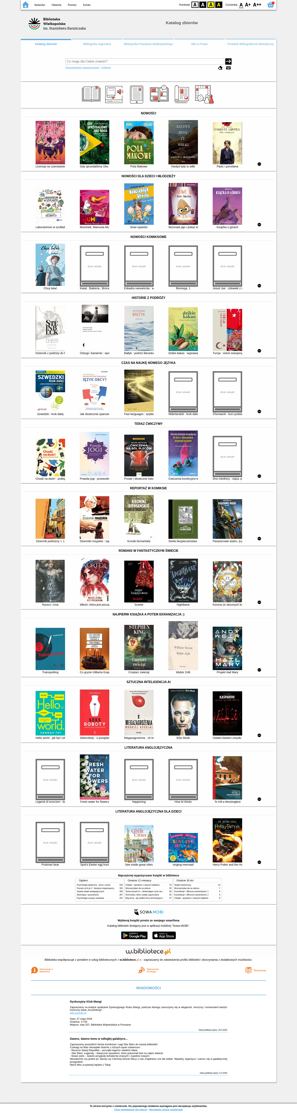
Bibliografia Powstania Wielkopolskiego (148, 44)
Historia (56, 4)
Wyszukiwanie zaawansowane (82, 67)
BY (219, 4)
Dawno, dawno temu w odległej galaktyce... (99, 1038)
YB (211, 4)
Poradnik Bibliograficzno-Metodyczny (250, 44)
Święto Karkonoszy (182, 885)
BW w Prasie (199, 44)
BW (203, 4)
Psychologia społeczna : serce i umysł (93, 885)
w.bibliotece (129, 959)
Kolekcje (106, 67)
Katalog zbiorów (46, 44)
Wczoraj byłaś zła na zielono (138, 888)
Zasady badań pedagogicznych (90, 891)
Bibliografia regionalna (97, 44)
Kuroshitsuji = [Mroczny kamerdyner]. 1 (191, 891)
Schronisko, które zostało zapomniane (142, 895)
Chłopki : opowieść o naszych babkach (143, 885)
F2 (257, 4)
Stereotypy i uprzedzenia (88, 895)
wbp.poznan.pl (78, 1012)
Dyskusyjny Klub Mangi (86, 1001)
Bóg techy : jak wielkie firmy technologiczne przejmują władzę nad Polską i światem (162, 898)
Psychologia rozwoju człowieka (90, 898)
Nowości (39, 4)
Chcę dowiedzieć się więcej (130, 1109)
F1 (248, 4)
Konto (87, 4)
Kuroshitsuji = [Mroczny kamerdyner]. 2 (191, 895)
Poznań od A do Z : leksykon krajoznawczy (95, 888)
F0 (241, 4)
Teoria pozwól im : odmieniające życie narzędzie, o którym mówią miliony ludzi (160, 891)
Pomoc (72, 4)
